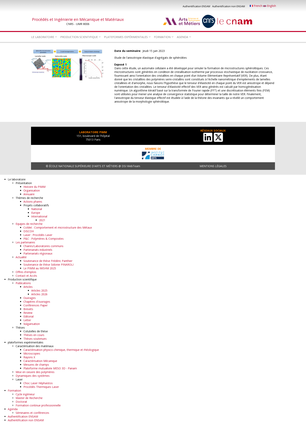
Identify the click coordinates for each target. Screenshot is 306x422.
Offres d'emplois (26, 272)
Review (27, 313)
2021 (42, 220)
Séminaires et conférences (32, 413)
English (269, 6)
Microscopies (31, 353)
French (256, 6)
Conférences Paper (35, 305)
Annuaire (29, 194)
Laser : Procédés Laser (37, 235)
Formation (162, 37)
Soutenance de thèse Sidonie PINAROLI (48, 264)
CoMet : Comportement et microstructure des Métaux (57, 227)
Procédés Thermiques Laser (41, 387)
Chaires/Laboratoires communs (43, 246)
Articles (28, 287)
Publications (23, 283)
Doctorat (21, 401)
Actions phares (32, 201)
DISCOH (28, 231)
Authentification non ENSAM (228, 6)
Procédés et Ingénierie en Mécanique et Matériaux (78, 19)
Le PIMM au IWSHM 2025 (39, 268)
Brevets (28, 309)
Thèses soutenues (35, 338)
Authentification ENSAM (196, 6)
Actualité (21, 257)
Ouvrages (29, 298)
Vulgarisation (31, 324)
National (36, 209)
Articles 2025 (39, 290)
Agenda (182, 37)
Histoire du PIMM (34, 187)
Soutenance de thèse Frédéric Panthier (47, 261)
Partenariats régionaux (37, 253)
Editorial (28, 316)
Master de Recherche (29, 398)
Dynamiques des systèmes (33, 376)
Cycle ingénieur (25, 394)
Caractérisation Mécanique (40, 361)
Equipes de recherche (29, 224)
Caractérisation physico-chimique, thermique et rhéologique (61, 350)
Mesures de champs (36, 364)
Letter (27, 320)
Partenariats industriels (37, 250)
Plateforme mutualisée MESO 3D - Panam (50, 368)
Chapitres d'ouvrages (36, 301)
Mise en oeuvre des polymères (35, 372)
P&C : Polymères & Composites (43, 238)
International (39, 216)
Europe (35, 213)
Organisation (31, 190)
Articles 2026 (39, 294)
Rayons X (29, 357)
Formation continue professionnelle (38, 405)
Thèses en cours (33, 335)
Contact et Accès (26, 275)
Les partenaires (25, 242)
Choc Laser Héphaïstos (38, 383)
